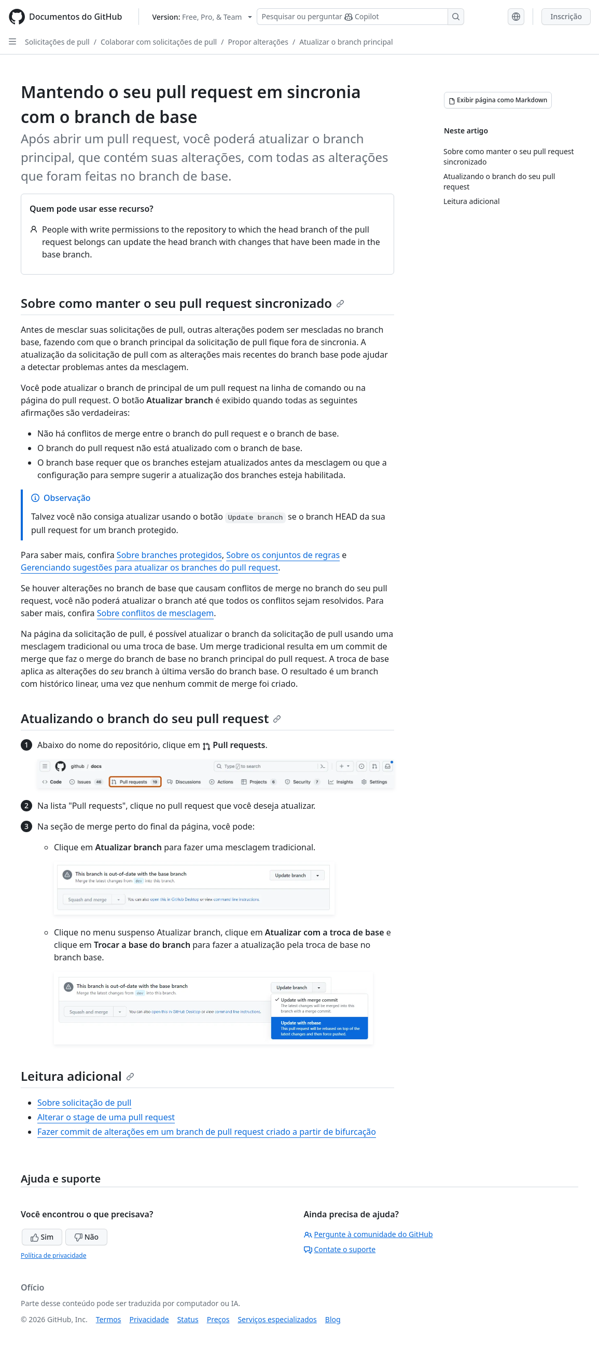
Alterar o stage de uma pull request (106, 1117)
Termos (108, 1319)
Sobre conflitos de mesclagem (155, 613)
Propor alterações (258, 42)
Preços (218, 1319)
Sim (42, 1237)
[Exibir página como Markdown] (498, 100)
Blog (333, 1319)
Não (86, 1237)
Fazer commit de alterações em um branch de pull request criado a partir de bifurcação (206, 1131)
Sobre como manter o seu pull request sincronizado (182, 302)
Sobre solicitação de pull (84, 1102)
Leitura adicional (77, 1075)
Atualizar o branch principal (346, 42)
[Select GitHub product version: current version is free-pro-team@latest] (202, 17)
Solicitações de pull (57, 42)
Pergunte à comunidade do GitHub (368, 1234)
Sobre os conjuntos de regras (283, 555)
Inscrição (566, 16)
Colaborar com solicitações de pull (159, 42)
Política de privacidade (53, 1255)
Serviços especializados (277, 1319)
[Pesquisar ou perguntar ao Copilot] (360, 16)
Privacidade (149, 1319)
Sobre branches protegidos (169, 555)
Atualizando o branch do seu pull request (151, 718)
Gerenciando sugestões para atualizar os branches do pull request (149, 567)
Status (188, 1319)
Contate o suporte (340, 1249)
